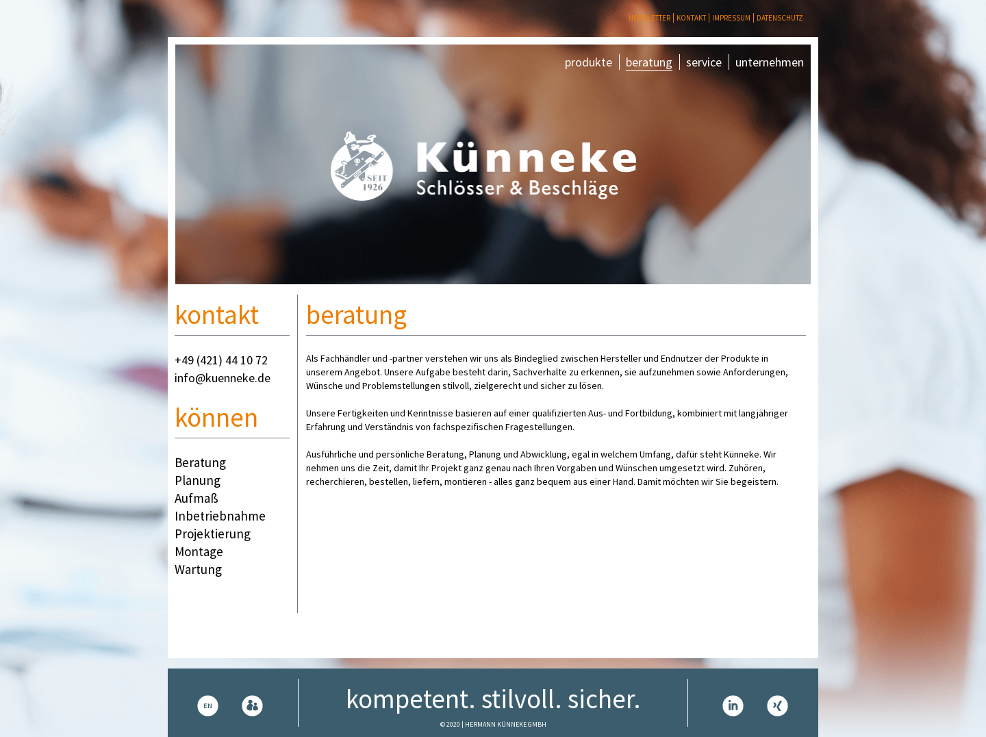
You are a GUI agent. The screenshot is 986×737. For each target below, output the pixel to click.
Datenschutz (780, 18)
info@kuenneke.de (222, 378)
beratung (649, 62)
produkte (588, 62)
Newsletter (649, 18)
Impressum (731, 18)
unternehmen (769, 62)
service (704, 62)
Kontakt (691, 18)
